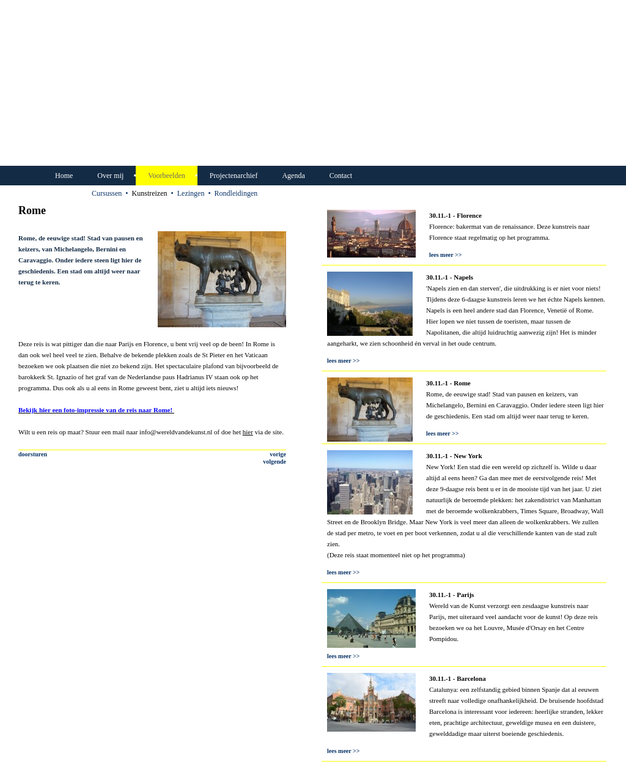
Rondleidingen (236, 193)
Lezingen (191, 193)
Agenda (293, 175)
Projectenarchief (234, 175)
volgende (274, 461)
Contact (341, 175)
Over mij (110, 175)
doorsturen (32, 454)
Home (64, 175)
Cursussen (107, 193)
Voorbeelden (166, 175)
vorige (278, 454)
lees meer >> (445, 254)
